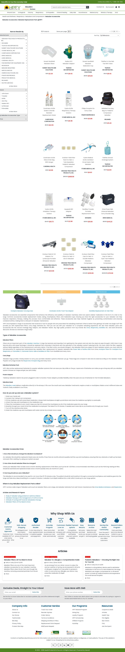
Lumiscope (8, 106)
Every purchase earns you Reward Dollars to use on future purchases (117, 534)
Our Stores (15, 615)
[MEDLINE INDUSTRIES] (4, 68)
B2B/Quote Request (47, 626)
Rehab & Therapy (106, 12)
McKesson (107, 487)
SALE (116, 12)
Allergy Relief (53, 557)
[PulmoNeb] (4, 108)
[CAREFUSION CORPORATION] (4, 53)
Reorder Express (46, 612)
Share (6, 574)
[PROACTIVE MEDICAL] (4, 78)
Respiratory (39, 12)
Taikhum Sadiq (9, 562)
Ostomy (30, 12)
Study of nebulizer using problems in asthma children (23, 496)
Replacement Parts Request (50, 623)
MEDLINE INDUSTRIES (12, 68)
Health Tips (105, 615)
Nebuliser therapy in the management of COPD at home (24, 498)
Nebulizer (47, 557)
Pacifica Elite (86, 349)
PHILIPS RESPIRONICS (12, 75)
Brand (5, 90)
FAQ (103, 623)
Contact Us (100, 7)
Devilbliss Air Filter (44, 351)
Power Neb (76, 349)
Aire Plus (8, 101)
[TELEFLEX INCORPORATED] (4, 45)
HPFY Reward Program (79, 610)
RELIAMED (8, 80)
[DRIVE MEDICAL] (4, 55)
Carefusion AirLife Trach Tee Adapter (61, 311)
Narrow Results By (16, 32)
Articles (104, 612)
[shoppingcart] (119, 7)
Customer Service (50, 606)
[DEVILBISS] (4, 43)
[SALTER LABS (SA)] (4, 83)
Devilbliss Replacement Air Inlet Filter (101, 311)
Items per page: (62, 31)
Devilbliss (102, 328)
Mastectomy (94, 12)
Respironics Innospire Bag (31, 361)
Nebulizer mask (11, 385)
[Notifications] (116, 7)
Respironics (94, 328)
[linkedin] (65, 645)
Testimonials (16, 618)
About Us (15, 610)
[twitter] (51, 645)
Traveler (8, 96)
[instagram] (60, 645)
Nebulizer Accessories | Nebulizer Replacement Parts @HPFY (22, 20)
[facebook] (56, 645)
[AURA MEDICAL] (4, 58)
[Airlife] (4, 98)
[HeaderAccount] (110, 7)
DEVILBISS (8, 43)
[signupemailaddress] (17, 592)
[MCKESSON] (4, 65)
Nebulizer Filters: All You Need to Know (18, 502)
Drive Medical (99, 487)
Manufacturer (7, 35)
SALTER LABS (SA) (11, 83)
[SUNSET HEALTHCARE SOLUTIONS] (4, 48)
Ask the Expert (106, 626)
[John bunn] (4, 93)
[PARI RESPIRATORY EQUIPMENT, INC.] (4, 63)
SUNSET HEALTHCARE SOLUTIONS (15, 48)
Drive (88, 328)
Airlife (7, 99)
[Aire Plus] (4, 101)
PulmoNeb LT (17, 351)
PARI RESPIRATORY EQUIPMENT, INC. (16, 63)
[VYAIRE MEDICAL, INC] (4, 50)
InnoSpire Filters (104, 349)
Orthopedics (50, 12)
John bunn (8, 94)
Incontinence (83, 12)
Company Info (19, 606)
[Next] (119, 31)
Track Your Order (47, 610)
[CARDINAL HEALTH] (4, 60)
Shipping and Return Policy (50, 621)
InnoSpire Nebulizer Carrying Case (22, 311)
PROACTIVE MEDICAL (12, 78)
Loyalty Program (77, 615)
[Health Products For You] (12, 7)
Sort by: (96, 35)
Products (45, 31)
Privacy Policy (16, 623)
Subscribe (35, 592)
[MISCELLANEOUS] (4, 70)
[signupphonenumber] (78, 592)
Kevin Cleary (49, 562)
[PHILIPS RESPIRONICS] (4, 75)
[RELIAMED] (4, 80)
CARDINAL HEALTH (11, 60)
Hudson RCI (9, 103)
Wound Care (11, 12)
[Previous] (110, 31)
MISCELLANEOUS (10, 70)
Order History (45, 615)
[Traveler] (4, 96)
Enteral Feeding (62, 12)
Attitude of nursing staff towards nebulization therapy (23, 500)
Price (4, 119)
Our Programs (79, 606)
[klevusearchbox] (87, 7)
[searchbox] (70, 7)
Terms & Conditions (47, 618)
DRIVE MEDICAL (10, 56)
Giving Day (75, 612)
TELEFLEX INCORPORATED (13, 46)
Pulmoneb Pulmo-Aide (29, 351)
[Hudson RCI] (4, 103)
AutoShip (75, 623)
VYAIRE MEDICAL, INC (12, 51)
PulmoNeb (8, 108)
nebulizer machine (33, 343)
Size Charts (105, 621)
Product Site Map (17, 626)
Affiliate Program (77, 621)
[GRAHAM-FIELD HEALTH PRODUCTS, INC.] (4, 38)
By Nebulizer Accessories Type (13, 115)
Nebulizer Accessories (9, 557)
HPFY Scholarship (77, 618)
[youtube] (69, 645)
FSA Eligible (105, 618)
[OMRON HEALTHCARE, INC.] (4, 73)
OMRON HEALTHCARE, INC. (13, 73)
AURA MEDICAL (10, 58)
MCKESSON (9, 65)
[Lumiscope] (4, 106)
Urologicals (21, 12)
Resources (107, 606)
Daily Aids (73, 12)
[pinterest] (74, 645)
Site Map (15, 621)
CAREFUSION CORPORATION (14, 53)
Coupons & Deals (107, 610)
